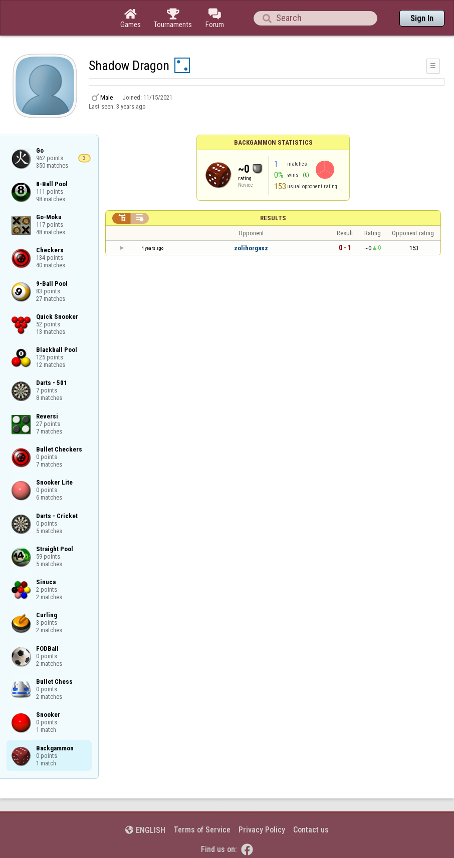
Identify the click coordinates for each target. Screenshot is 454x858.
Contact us (311, 829)
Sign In (421, 18)
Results (273, 218)
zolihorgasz (251, 248)
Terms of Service (202, 829)
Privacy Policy (262, 829)
